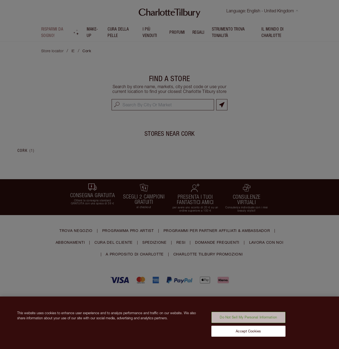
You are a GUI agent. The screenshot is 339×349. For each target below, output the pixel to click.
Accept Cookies (248, 334)
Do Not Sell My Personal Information (248, 320)
